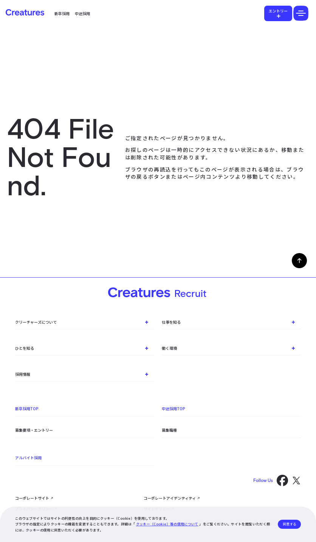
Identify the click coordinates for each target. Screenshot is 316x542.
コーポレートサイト (32, 498)
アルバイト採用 (28, 457)
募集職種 (169, 430)
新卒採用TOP (27, 408)
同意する (289, 524)
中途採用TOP (173, 408)
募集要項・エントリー (34, 430)
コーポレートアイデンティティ (170, 498)
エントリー (278, 11)
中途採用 (82, 13)
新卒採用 (62, 13)
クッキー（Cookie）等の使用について (167, 524)
